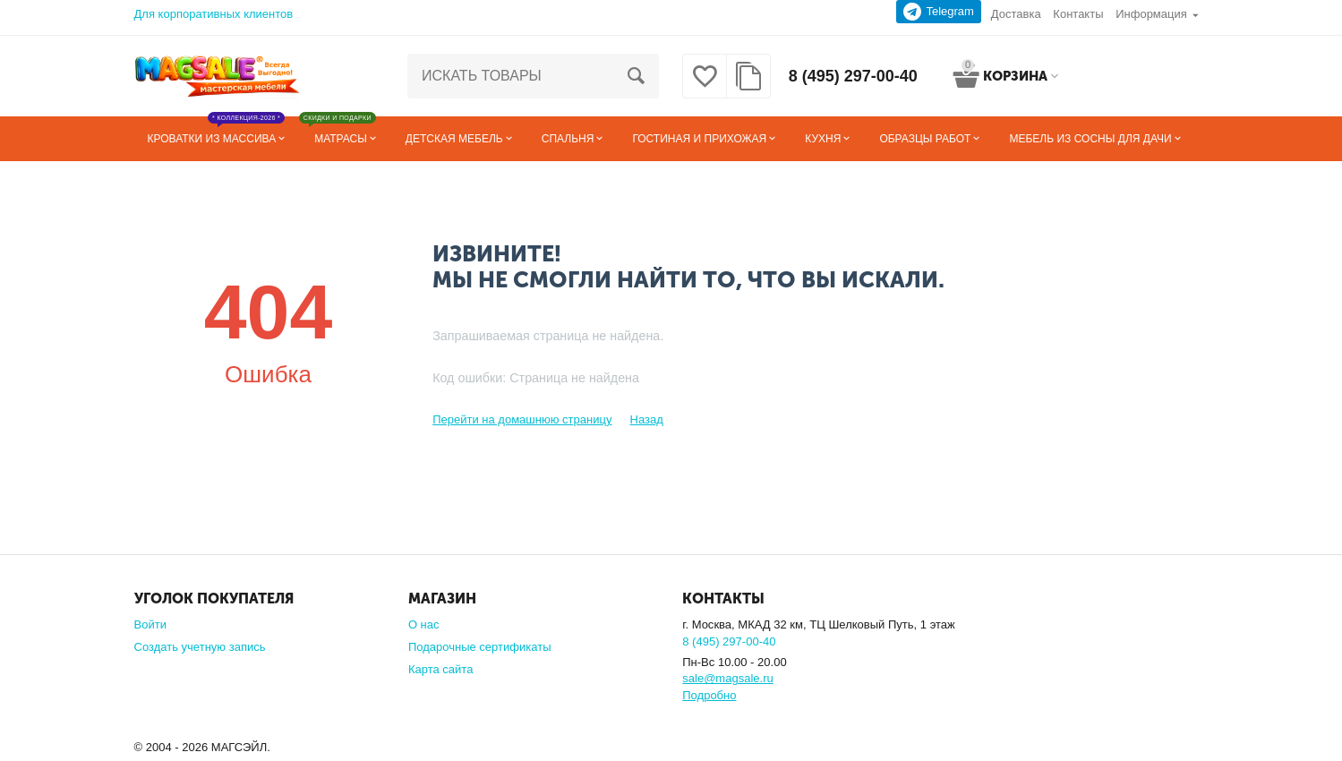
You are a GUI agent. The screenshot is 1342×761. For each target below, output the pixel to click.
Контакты (1078, 14)
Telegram (938, 12)
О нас (424, 624)
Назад (645, 419)
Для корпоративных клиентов (214, 14)
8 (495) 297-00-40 (853, 76)
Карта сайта (441, 669)
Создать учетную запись (200, 647)
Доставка (1016, 14)
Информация (1151, 14)
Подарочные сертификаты (479, 647)
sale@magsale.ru (727, 678)
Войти (150, 624)
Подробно (709, 695)
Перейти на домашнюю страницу (521, 419)
